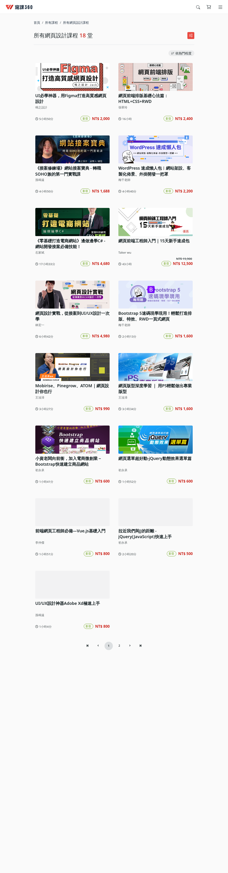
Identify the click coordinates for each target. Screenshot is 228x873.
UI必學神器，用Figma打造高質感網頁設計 (71, 112)
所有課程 (51, 22)
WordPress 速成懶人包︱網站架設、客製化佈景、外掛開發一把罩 (155, 197)
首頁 (37, 22)
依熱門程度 (181, 53)
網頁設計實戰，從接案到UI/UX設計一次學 (71, 366)
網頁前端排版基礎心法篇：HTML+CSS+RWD (142, 112)
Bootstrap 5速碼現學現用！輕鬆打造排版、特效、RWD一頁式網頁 (153, 366)
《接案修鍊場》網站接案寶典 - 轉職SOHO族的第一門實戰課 (66, 197)
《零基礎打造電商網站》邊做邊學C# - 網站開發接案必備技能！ (71, 282)
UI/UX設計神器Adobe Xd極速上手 (66, 703)
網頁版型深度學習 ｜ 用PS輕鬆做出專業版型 (153, 451)
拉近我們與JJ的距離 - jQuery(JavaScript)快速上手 (155, 621)
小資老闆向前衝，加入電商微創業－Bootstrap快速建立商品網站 (67, 536)
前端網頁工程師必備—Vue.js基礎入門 (69, 618)
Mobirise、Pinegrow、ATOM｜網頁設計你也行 (70, 451)
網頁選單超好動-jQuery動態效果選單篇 (153, 533)
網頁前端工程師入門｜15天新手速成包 (152, 279)
